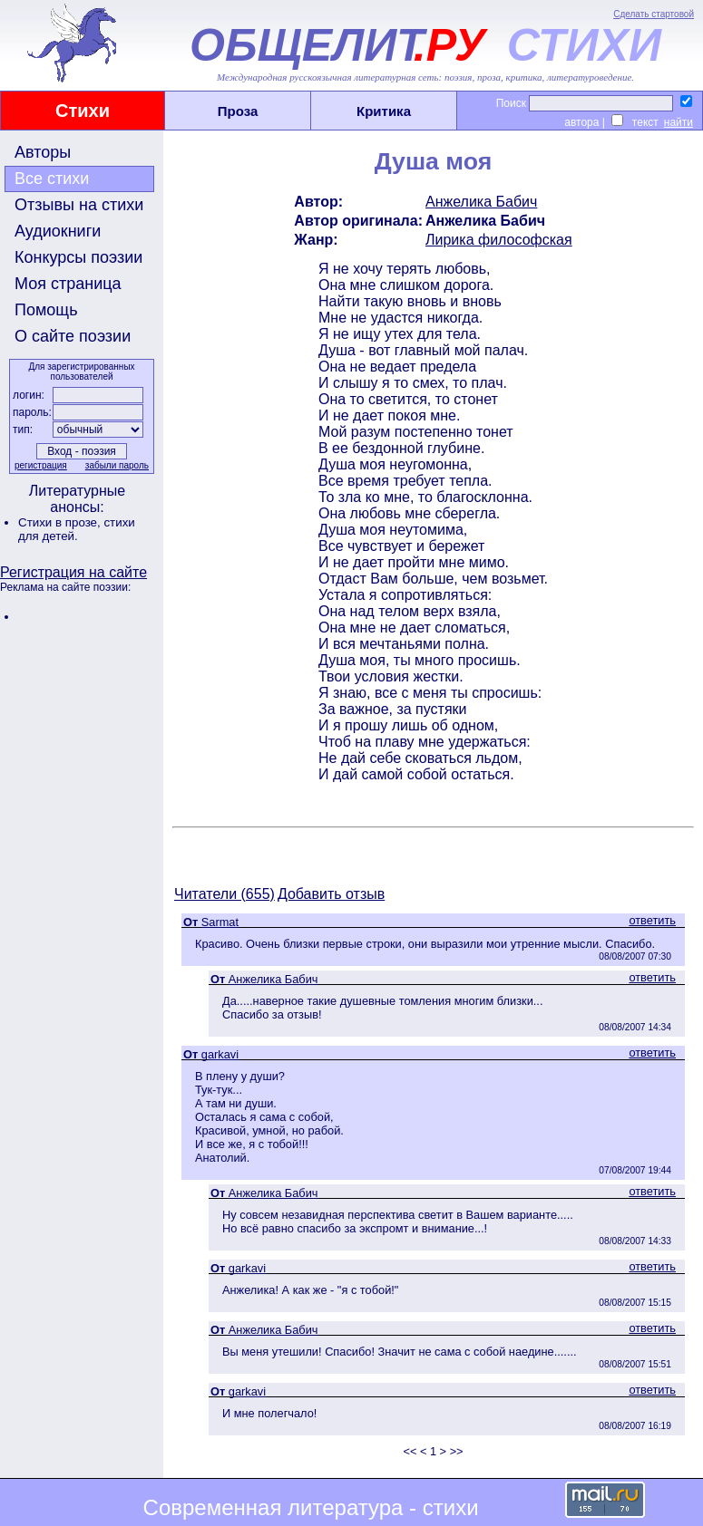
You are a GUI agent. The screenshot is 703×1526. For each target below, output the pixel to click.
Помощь (46, 310)
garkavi (220, 1054)
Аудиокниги (58, 231)
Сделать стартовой (653, 14)
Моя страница (68, 284)
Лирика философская (498, 239)
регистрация (41, 465)
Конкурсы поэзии (78, 257)
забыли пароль (117, 465)
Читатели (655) (224, 894)
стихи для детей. (76, 529)
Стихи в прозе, (60, 522)
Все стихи (52, 178)
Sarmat (220, 922)
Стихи (82, 111)
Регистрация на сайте (73, 572)
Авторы (43, 152)
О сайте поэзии (73, 336)
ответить (652, 920)
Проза (238, 111)
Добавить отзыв (331, 894)
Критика (383, 111)
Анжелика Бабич (481, 201)
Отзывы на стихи (79, 205)
